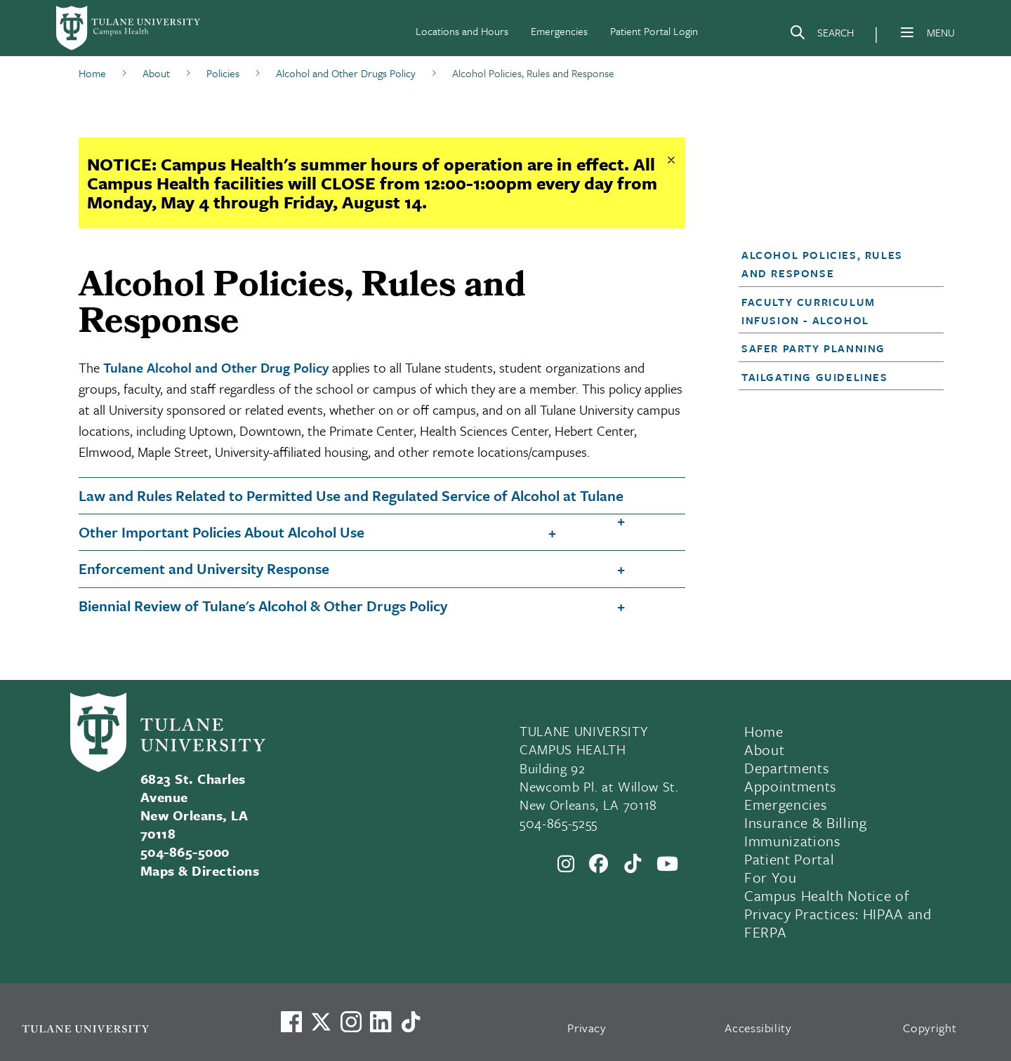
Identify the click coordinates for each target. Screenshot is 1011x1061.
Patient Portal (789, 858)
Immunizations (792, 840)
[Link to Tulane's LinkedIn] (380, 1021)
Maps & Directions (199, 870)
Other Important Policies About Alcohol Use (221, 531)
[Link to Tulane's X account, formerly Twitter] (320, 1021)
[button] (832, 264)
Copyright (930, 1027)
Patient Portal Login (654, 31)
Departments (786, 767)
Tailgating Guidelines (814, 377)
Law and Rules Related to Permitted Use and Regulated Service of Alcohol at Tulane (351, 495)
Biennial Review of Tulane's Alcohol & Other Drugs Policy (263, 605)
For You (770, 877)
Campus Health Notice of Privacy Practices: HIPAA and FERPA (837, 913)
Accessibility (758, 1027)
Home (764, 731)
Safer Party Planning (813, 348)
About (764, 749)
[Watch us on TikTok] (410, 1021)
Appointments (790, 785)
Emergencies (559, 31)
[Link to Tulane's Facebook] (351, 1021)
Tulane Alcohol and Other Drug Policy (216, 367)
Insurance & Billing (805, 822)
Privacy (587, 1027)
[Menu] (907, 32)
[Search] (821, 35)
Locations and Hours (462, 31)
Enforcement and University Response (204, 568)
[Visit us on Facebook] (291, 1021)
